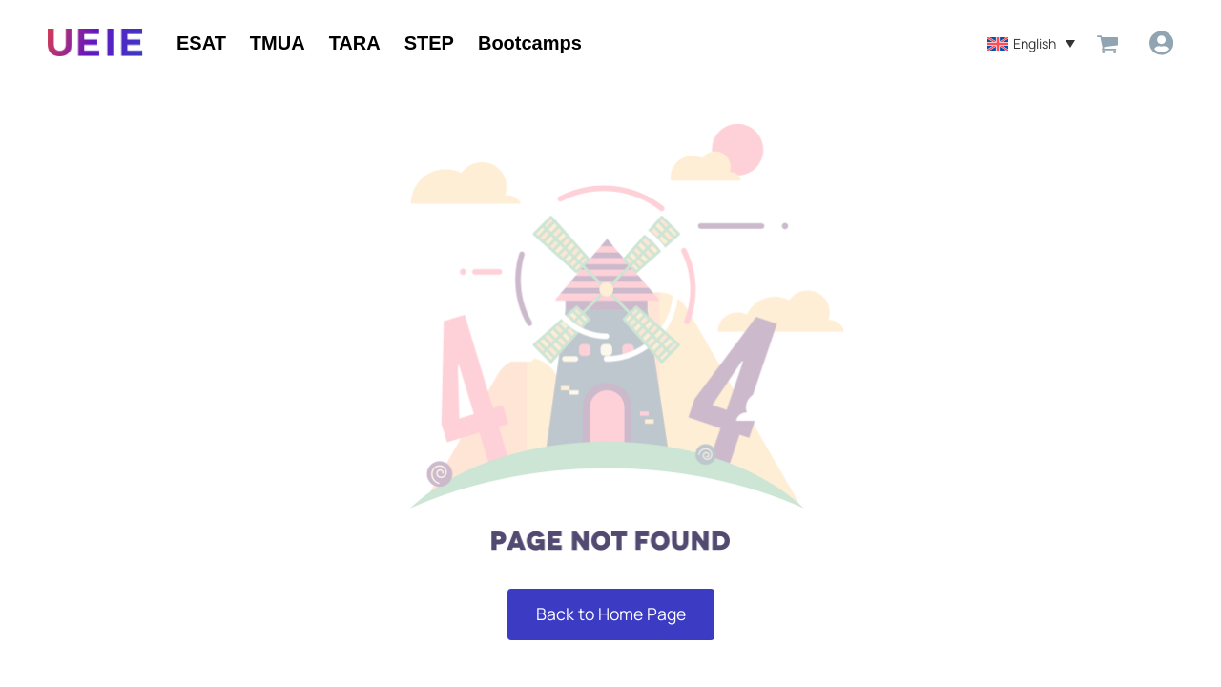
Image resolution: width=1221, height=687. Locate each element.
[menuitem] (1030, 42)
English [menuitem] (1033, 43)
